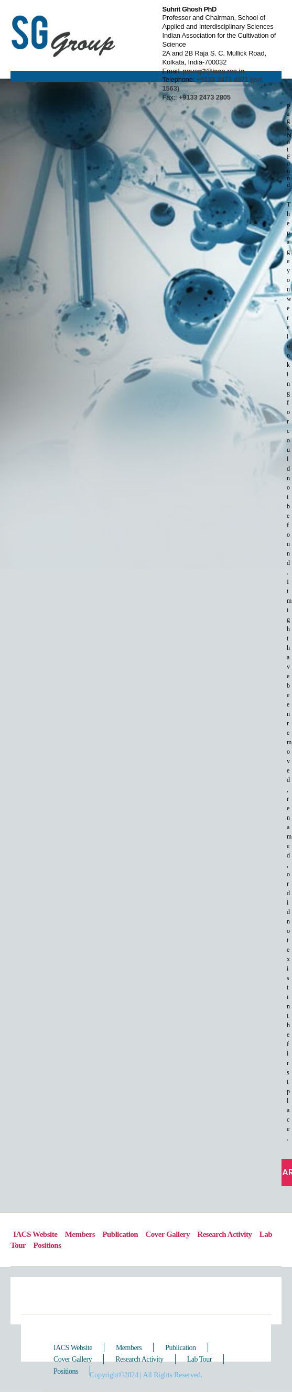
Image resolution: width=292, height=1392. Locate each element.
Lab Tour (199, 1359)
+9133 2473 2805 (205, 97)
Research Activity (224, 1234)
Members (80, 1234)
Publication (120, 1234)
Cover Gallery (168, 1234)
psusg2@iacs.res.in (213, 71)
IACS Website (72, 1348)
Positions (47, 1245)
